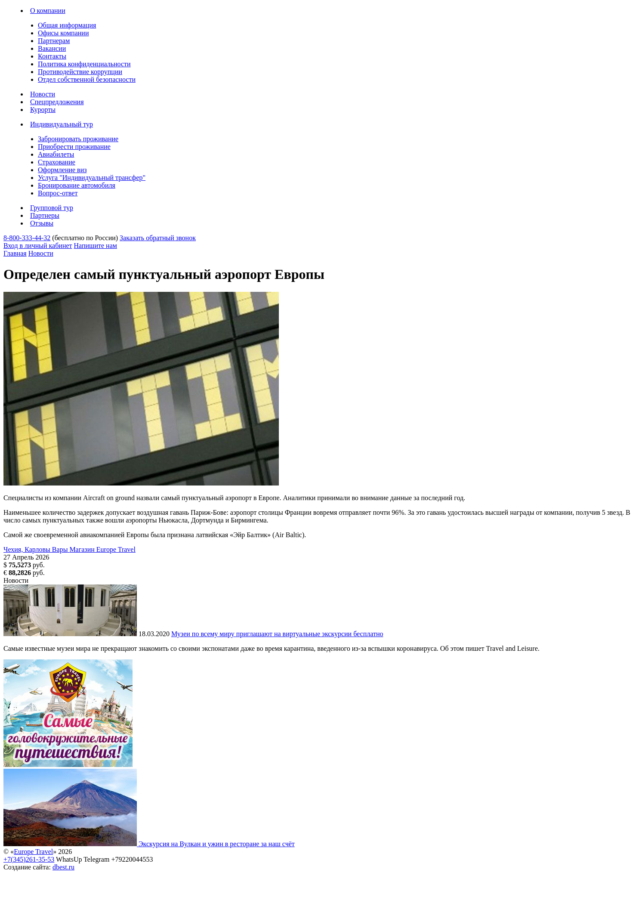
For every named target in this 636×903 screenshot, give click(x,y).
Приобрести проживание (74, 146)
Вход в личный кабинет (37, 245)
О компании (47, 10)
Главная (15, 253)
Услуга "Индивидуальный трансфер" (91, 177)
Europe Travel (33, 851)
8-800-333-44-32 (26, 237)
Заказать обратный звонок (158, 237)
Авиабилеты (56, 154)
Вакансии (52, 48)
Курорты (43, 109)
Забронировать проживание (78, 138)
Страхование (56, 162)
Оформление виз (62, 169)
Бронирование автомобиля (76, 185)
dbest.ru (63, 867)
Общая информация (67, 25)
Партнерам (54, 40)
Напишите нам (95, 245)
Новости (42, 94)
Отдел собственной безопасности (87, 79)
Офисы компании (63, 33)
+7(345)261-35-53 (28, 859)
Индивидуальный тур (61, 124)
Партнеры (44, 215)
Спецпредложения (57, 101)
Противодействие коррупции (80, 71)
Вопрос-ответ (57, 193)
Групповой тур (51, 207)
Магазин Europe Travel (102, 549)
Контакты (52, 56)
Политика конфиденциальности (84, 64)
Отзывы (41, 223)
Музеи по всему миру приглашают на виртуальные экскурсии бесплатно (277, 633)
